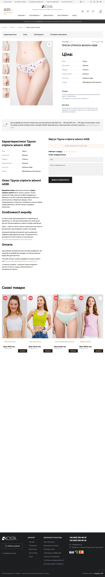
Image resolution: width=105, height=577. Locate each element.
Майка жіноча (85, 341)
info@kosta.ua (75, 544)
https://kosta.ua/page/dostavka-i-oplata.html (20, 261)
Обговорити (39, 34)
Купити (22, 351)
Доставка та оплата (20, 1)
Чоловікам (34, 15)
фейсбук (40, 21)
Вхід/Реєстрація (9, 553)
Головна (4, 27)
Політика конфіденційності (54, 560)
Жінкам (22, 15)
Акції (74, 15)
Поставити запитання (58, 34)
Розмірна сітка (49, 549)
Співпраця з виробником (36, 1)
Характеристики (10, 34)
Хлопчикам (63, 15)
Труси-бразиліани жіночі (64, 341)
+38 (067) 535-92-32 (77, 540)
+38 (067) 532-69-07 (7, 9)
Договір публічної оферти (53, 564)
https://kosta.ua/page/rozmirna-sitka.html (17, 239)
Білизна (20, 27)
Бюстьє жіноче (10, 341)
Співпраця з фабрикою (52, 553)
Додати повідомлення (60, 180)
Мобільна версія (12, 546)
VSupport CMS (98, 573)
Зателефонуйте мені (8, 13)
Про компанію (8, 1)
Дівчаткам (49, 15)
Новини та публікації (52, 1)
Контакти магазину (67, 1)
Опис (25, 34)
